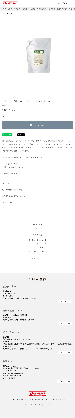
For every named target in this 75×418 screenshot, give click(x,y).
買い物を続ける (8, 202)
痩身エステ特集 (62, 9)
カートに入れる (37, 125)
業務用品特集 (41, 9)
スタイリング (7, 9)
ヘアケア (17, 9)
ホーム (4, 13)
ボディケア (25, 9)
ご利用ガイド (14, 399)
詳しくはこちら (65, 302)
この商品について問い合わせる (13, 196)
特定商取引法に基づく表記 (12, 190)
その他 (33, 9)
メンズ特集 (51, 9)
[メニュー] (71, 3)
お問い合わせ (25, 399)
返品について (7, 183)
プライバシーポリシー (58, 399)
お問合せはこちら (64, 381)
